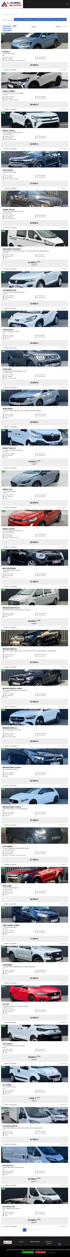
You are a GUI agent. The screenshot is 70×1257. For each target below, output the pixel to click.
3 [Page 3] (31, 1230)
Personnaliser (51, 1252)
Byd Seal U (18, 19)
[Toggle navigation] (67, 4)
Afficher (59, 26)
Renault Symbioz (28, 19)
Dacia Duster (50, 19)
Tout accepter (28, 1252)
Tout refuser (40, 1252)
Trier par (33, 26)
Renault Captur (40, 19)
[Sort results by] (46, 26)
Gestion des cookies (48, 1242)
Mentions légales (35, 1241)
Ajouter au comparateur (10, 69)
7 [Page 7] (45, 1230)
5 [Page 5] (38, 1230)
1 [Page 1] (24, 1230)
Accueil (21, 1241)
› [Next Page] (48, 1230)
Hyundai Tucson (61, 19)
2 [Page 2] (28, 1230)
